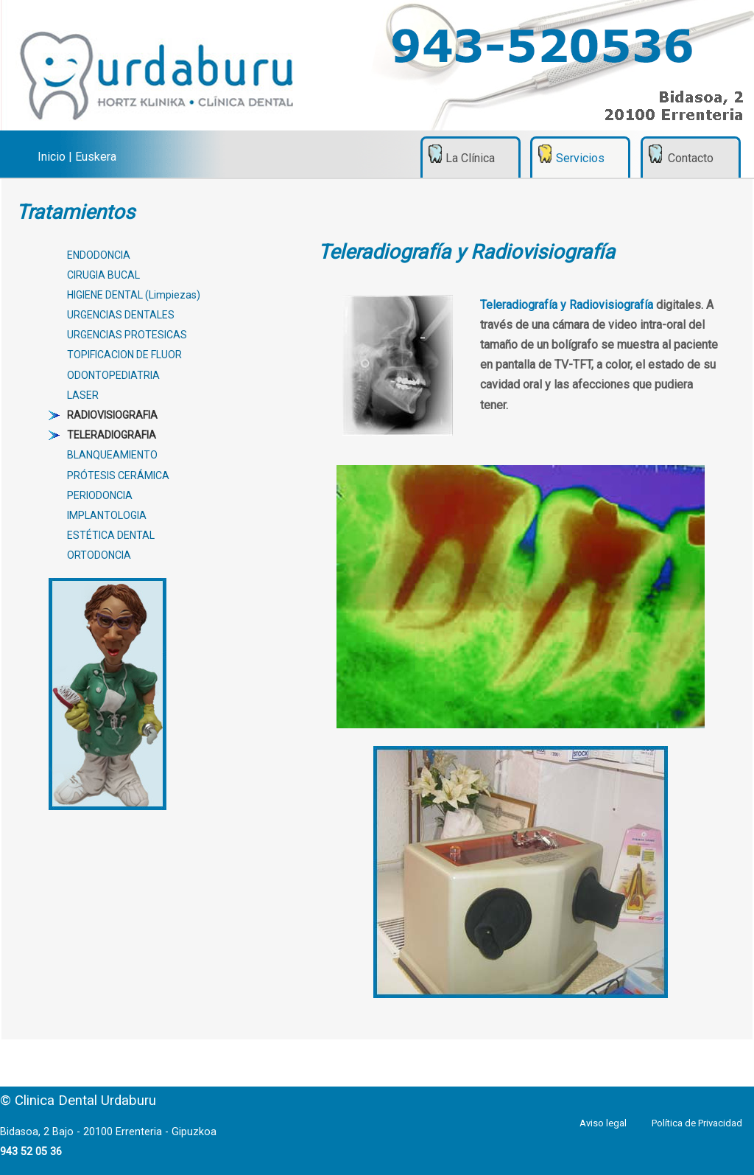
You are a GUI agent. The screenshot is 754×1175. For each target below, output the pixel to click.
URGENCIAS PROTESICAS (127, 335)
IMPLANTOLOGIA (107, 515)
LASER (83, 395)
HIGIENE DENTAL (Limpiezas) (133, 295)
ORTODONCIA (99, 555)
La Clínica (470, 158)
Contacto (691, 158)
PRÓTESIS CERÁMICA (118, 475)
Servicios (580, 158)
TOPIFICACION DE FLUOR (124, 354)
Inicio (52, 157)
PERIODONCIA (100, 495)
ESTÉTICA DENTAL (111, 535)
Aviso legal (603, 1123)
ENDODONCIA (98, 255)
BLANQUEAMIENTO (112, 455)
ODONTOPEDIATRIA (113, 375)
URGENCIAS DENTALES (121, 315)
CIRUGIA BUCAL (103, 275)
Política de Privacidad (697, 1123)
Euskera (95, 157)
